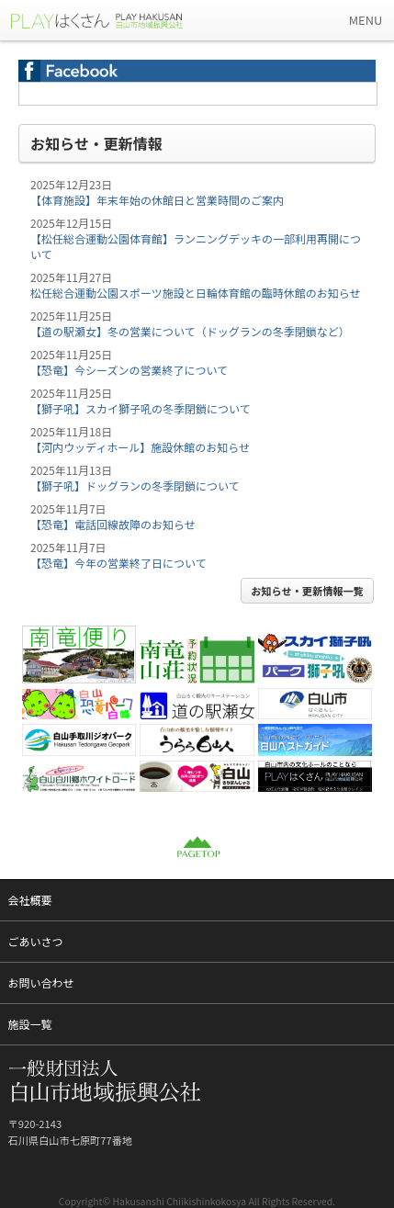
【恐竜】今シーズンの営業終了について (129, 370)
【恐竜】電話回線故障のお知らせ (113, 524)
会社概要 (30, 900)
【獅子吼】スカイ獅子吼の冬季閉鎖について (140, 408)
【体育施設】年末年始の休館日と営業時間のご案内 (157, 200)
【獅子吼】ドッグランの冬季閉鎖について (135, 485)
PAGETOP (197, 847)
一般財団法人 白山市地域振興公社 (110, 20)
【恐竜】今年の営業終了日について (118, 562)
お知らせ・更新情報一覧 (307, 590)
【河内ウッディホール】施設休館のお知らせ (140, 447)
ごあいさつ (35, 941)
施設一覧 (30, 1024)
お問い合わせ (41, 982)
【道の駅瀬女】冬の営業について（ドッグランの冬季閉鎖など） (190, 331)
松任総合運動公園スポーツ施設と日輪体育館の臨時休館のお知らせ (195, 292)
